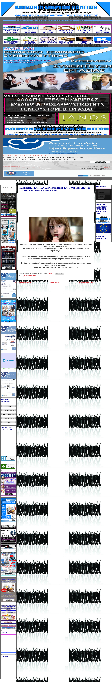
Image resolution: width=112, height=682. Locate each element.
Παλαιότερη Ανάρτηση (86, 282)
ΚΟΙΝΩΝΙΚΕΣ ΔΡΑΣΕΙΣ (30, 275)
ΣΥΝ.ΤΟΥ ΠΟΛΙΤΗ (9, 418)
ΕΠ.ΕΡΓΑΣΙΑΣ (9, 410)
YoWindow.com (5, 368)
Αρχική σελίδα (54, 282)
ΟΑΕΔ (9, 406)
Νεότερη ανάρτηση (25, 282)
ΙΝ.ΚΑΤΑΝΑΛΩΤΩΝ (9, 414)
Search (101, 196)
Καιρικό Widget (8, 360)
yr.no (15, 368)
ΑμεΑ (9, 422)
